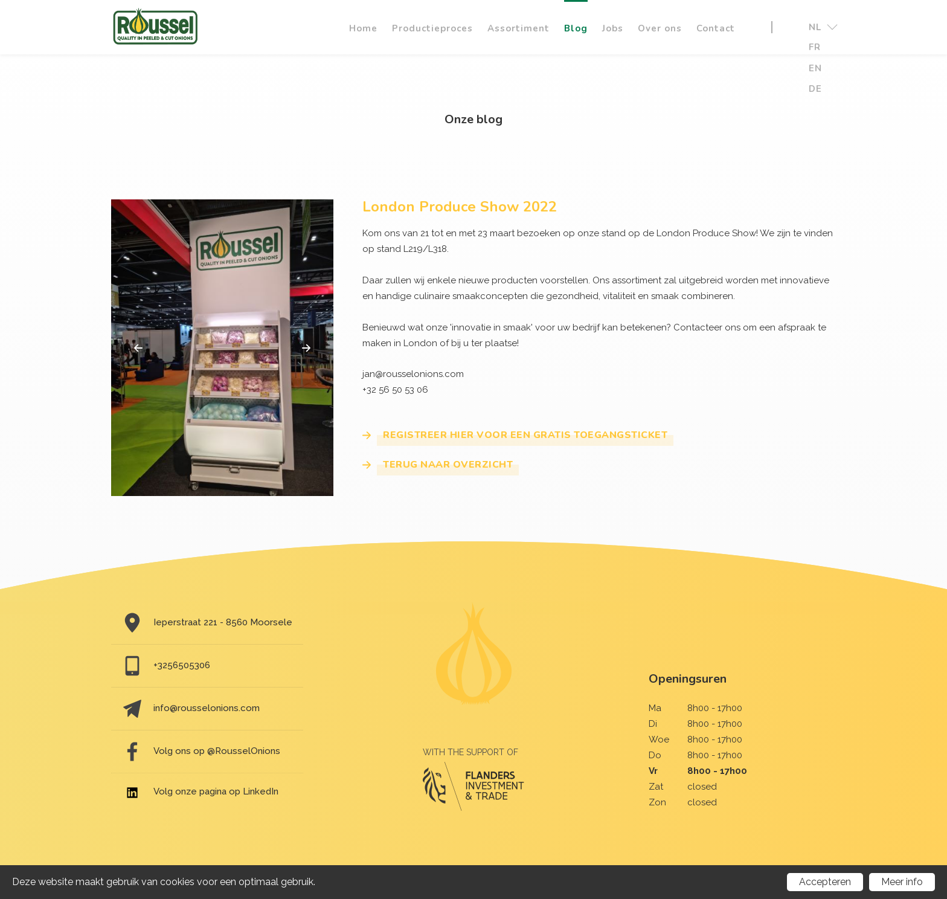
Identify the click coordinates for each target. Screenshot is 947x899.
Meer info (902, 882)
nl (822, 27)
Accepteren (825, 882)
